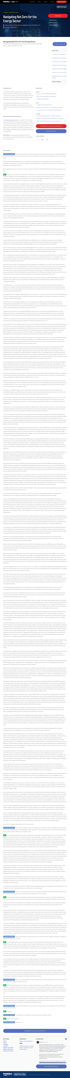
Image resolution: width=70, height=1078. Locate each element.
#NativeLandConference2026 (46, 1061)
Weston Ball (49, 1046)
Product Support (8, 1051)
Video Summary (53, 20)
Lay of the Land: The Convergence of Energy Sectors (49, 110)
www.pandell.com (28, 1041)
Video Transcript (53, 25)
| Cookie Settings (46, 1074)
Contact (5, 1046)
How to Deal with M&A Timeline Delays (46, 96)
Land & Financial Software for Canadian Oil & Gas (48, 116)
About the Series (53, 22)
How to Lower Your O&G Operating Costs (46, 94)
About (5, 1041)
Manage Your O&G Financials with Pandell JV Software (50, 118)
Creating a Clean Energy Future (44, 105)
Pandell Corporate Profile (43, 99)
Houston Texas (23, 1049)
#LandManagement (58, 1061)
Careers (5, 1044)
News (4, 1043)
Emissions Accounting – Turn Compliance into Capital (49, 107)
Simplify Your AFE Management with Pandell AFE (48, 121)
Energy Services (8, 1049)
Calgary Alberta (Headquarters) (27, 1047)
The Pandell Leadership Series (10, 120)
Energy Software (8, 1048)
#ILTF (64, 1061)
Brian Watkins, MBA (59, 1046)
